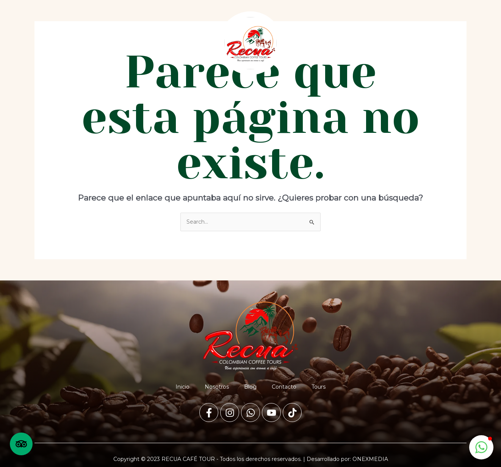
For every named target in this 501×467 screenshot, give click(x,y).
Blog (118, 43)
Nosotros (86, 43)
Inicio (52, 43)
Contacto (151, 43)
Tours (186, 43)
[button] (481, 447)
